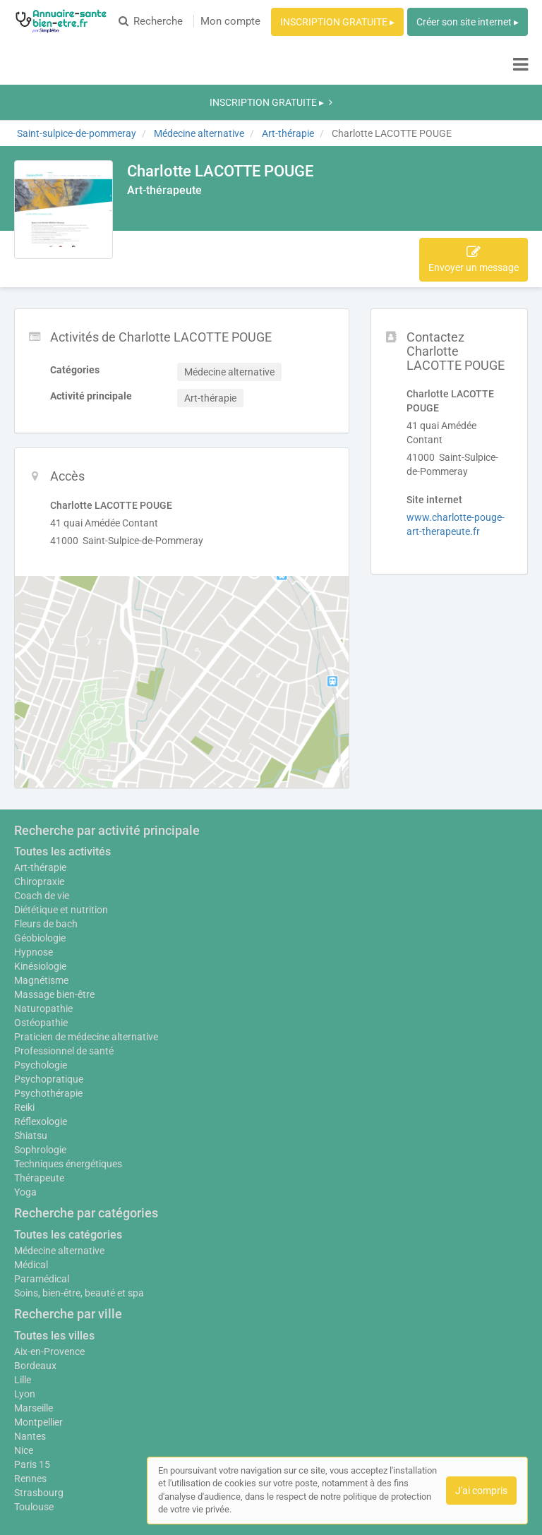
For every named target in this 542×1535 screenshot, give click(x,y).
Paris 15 (32, 1379)
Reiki (24, 1022)
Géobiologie (40, 846)
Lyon (24, 1309)
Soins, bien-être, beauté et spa (79, 1208)
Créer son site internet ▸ (467, 22)
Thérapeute (39, 1093)
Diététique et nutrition (61, 818)
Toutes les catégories (68, 1150)
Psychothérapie (48, 1008)
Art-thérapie (40, 775)
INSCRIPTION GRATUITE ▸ (337, 22)
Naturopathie (43, 916)
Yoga (25, 1107)
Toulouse (34, 1422)
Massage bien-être (54, 902)
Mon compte (230, 21)
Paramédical (41, 1194)
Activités (155, 174)
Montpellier (38, 1337)
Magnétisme (41, 888)
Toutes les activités (62, 759)
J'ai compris (481, 1490)
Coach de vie (41, 803)
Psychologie (40, 980)
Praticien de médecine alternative (86, 952)
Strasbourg (39, 1408)
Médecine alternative (59, 1166)
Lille (22, 1295)
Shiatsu (30, 1051)
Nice (23, 1365)
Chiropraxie (39, 789)
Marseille (33, 1323)
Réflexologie (40, 1036)
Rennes (30, 1393)
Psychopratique (48, 994)
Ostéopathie (41, 931)
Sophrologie (40, 1065)
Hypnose (33, 860)
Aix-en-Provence (49, 1266)
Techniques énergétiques (68, 1079)
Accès (204, 174)
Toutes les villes (54, 1251)
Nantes (30, 1351)
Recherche (151, 21)
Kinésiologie (40, 874)
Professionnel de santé (64, 966)
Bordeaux (35, 1281)
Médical (31, 1180)
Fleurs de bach (46, 832)
